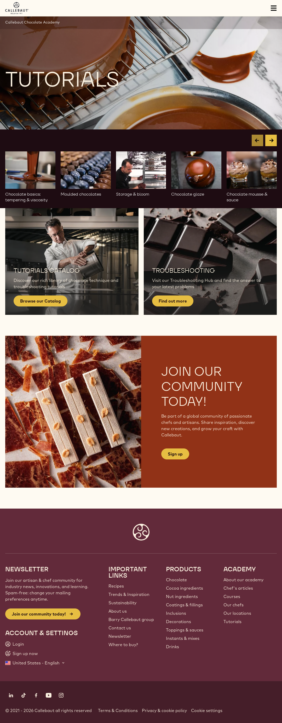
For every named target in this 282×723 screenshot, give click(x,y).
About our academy (243, 579)
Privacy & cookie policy (164, 710)
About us (117, 611)
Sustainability (122, 602)
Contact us (119, 627)
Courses (231, 596)
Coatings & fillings (184, 604)
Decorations (178, 621)
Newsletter (119, 636)
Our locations (237, 613)
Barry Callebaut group (131, 619)
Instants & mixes (182, 638)
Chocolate (176, 579)
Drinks (172, 646)
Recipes (116, 586)
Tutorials (232, 621)
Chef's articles (238, 588)
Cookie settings (206, 710)
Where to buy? (123, 644)
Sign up (175, 454)
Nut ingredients (182, 596)
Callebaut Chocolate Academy (32, 22)
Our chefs (233, 604)
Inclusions (176, 613)
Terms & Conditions (118, 710)
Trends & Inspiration (128, 594)
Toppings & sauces (184, 630)
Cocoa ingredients (184, 588)
